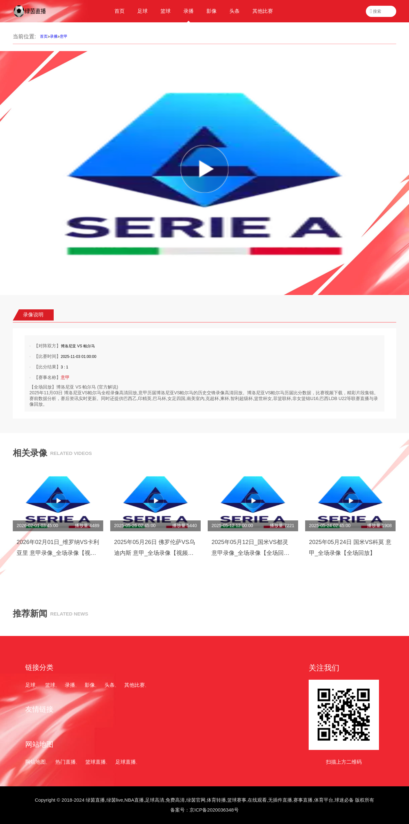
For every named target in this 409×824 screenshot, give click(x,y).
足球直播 (125, 762)
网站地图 (35, 762)
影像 (90, 685)
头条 (109, 685)
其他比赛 (134, 685)
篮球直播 (95, 762)
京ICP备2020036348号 (213, 810)
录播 (54, 36)
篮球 (50, 685)
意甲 (63, 36)
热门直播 (65, 762)
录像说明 (33, 314)
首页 (44, 36)
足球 (30, 685)
